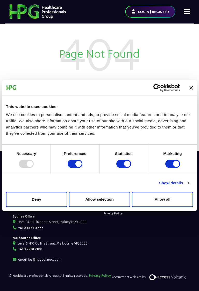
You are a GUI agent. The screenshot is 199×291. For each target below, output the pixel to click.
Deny (36, 199)
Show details (171, 183)
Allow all (162, 199)
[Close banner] (191, 88)
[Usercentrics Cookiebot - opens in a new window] (157, 88)
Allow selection (99, 199)
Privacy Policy (113, 213)
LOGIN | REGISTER (153, 11)
